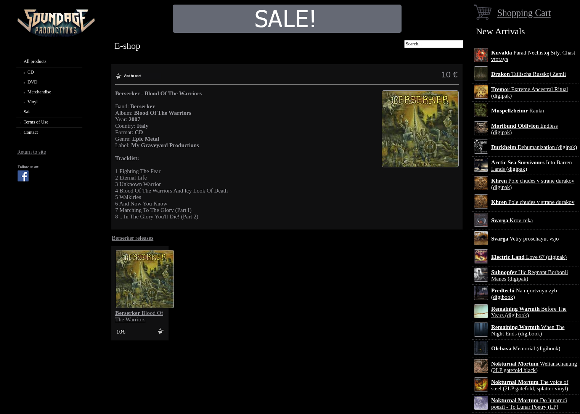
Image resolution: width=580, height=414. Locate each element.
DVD (32, 82)
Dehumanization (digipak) (534, 147)
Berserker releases (132, 238)
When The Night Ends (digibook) (527, 330)
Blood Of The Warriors (139, 316)
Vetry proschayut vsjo (525, 239)
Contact (31, 132)
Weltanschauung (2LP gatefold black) (534, 367)
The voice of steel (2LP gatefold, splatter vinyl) (529, 385)
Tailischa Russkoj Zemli (528, 74)
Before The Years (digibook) (529, 312)
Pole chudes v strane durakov (532, 202)
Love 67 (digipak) (529, 257)
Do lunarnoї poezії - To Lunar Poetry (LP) (529, 403)
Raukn (517, 111)
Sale (28, 111)
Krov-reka (512, 220)
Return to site (31, 152)
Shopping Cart (524, 13)
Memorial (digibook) (525, 348)
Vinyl (32, 101)
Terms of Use (36, 122)
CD (30, 72)
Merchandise (39, 92)
